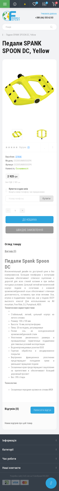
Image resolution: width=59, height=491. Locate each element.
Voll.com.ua (27, 476)
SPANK (18, 156)
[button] (24, 4)
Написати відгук (42, 410)
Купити (46, 198)
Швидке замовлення (29, 229)
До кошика (29, 219)
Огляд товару (13, 244)
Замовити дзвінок (49, 13)
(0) (28, 147)
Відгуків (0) (10, 251)
